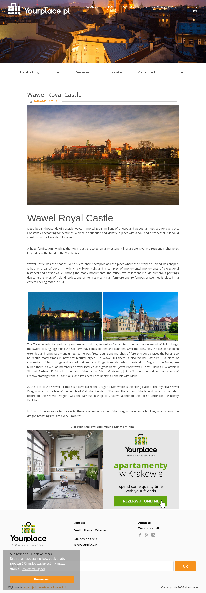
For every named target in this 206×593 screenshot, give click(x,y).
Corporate (113, 72)
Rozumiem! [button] (42, 579)
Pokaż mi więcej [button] (33, 569)
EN (195, 11)
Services (82, 72)
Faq (57, 72)
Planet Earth (147, 72)
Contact (179, 72)
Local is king (29, 72)
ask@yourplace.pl (85, 544)
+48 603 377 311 (85, 539)
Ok (185, 566)
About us (144, 523)
